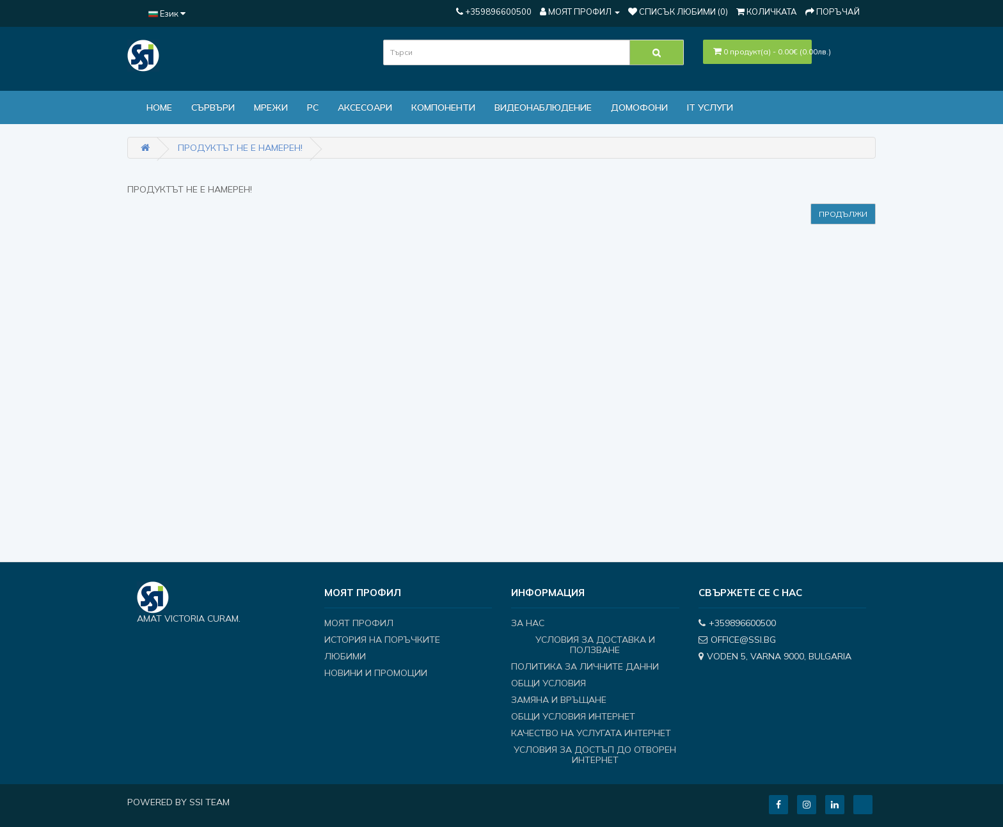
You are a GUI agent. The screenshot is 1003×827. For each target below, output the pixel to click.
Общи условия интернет (573, 716)
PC (313, 107)
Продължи (843, 214)
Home (159, 107)
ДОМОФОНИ (639, 107)
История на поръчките (382, 639)
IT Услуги (710, 107)
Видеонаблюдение (543, 107)
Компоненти (443, 107)
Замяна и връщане (558, 699)
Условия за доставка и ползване (595, 645)
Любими (345, 656)
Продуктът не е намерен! (240, 148)
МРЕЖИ (271, 107)
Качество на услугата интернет (591, 733)
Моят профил (358, 623)
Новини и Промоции (375, 673)
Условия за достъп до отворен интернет (595, 755)
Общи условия (548, 683)
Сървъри (213, 107)
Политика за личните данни (585, 666)
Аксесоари (365, 107)
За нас (527, 623)
